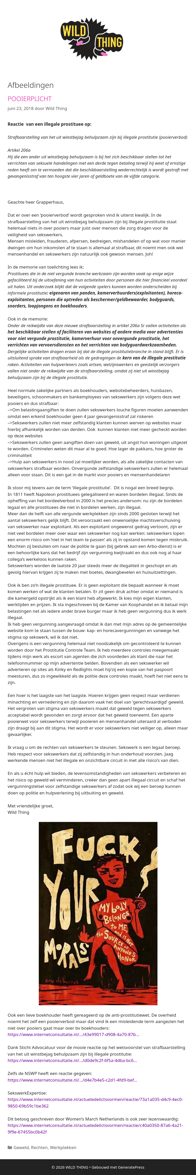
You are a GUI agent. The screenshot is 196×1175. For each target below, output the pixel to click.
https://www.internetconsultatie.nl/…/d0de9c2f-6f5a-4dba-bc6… (72, 1060)
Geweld (21, 1147)
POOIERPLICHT (30, 98)
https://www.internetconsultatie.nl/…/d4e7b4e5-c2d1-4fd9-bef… (72, 1080)
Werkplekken (63, 1147)
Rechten (39, 1147)
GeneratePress (131, 1167)
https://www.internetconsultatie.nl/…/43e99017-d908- (73, 1034)
